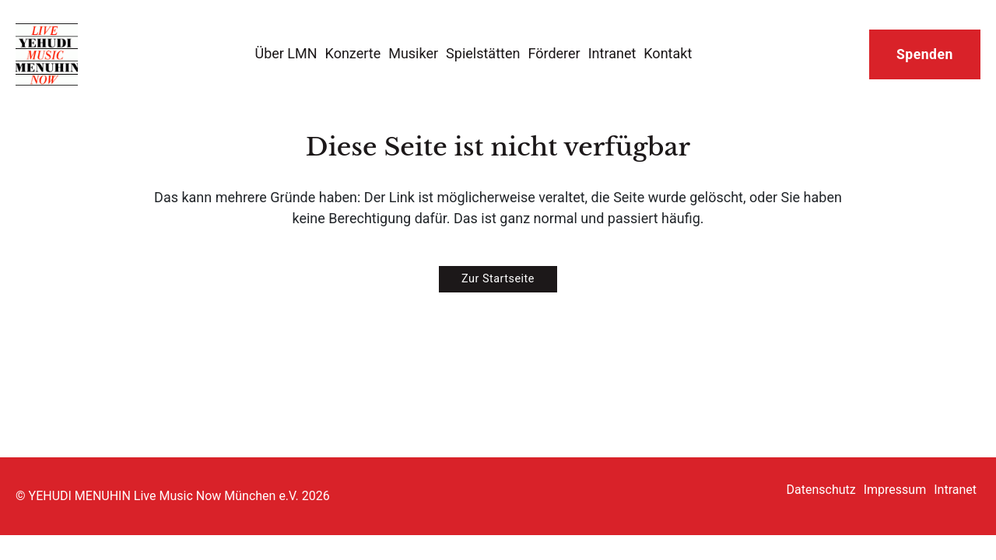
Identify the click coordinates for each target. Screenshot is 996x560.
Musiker (413, 53)
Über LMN (285, 53)
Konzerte (353, 53)
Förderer (554, 53)
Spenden (924, 54)
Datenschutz (821, 489)
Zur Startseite (498, 278)
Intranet (612, 53)
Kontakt (668, 53)
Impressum (895, 489)
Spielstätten (483, 53)
